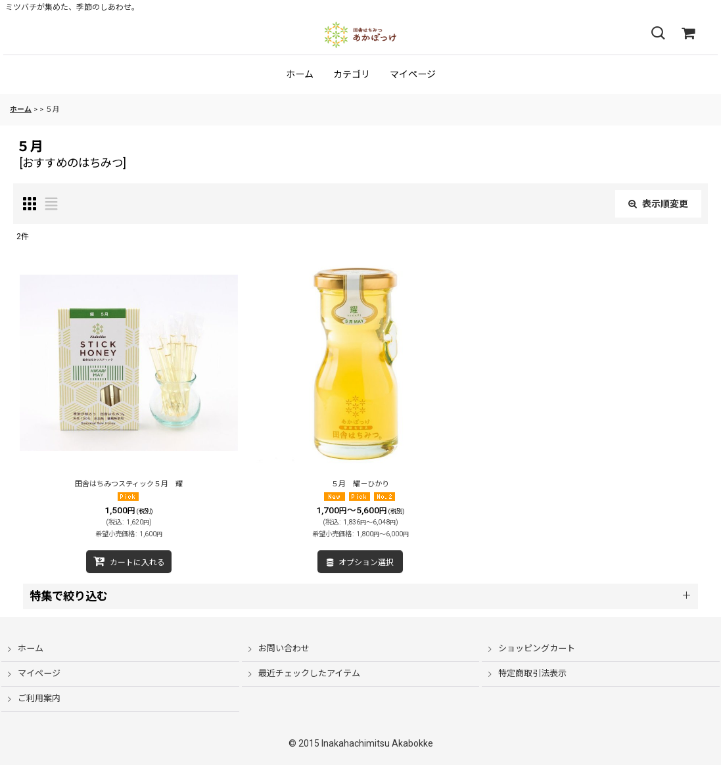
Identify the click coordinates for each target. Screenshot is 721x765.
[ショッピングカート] (688, 33)
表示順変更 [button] (658, 203)
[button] (657, 33)
